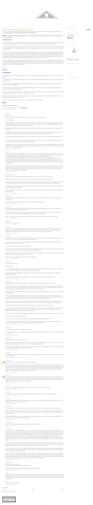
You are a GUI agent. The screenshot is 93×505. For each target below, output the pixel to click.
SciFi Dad (7, 195)
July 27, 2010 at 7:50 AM (11, 193)
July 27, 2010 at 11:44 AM (11, 324)
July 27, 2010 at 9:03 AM (11, 218)
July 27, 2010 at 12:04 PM (11, 335)
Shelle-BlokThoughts (9, 174)
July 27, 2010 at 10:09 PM (11, 469)
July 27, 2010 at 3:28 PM (11, 403)
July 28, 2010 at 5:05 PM (11, 484)
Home (33, 489)
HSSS (9, 109)
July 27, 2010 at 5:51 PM (11, 459)
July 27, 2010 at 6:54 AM (11, 171)
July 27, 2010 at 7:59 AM (11, 203)
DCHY (9, 72)
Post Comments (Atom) (11, 491)
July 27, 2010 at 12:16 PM (11, 349)
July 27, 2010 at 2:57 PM (11, 372)
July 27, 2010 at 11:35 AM (11, 278)
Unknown (7, 360)
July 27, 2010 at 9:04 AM (11, 224)
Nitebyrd (10, 39)
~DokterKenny (8, 422)
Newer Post (4, 489)
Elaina (6, 151)
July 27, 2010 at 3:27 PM (11, 395)
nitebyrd (6, 206)
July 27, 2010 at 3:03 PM (11, 382)
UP (5, 472)
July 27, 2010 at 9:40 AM (11, 258)
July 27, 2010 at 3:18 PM (11, 389)
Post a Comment (5, 487)
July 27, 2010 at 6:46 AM (11, 148)
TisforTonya (7, 261)
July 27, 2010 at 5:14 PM (11, 419)
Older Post (62, 489)
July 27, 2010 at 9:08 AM (11, 233)
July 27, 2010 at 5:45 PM (11, 425)
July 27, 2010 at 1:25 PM (11, 357)
